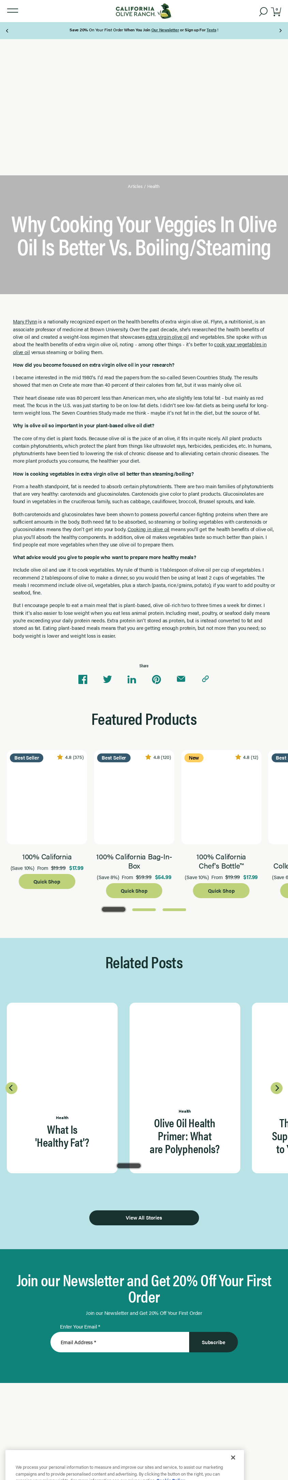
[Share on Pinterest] (156, 679)
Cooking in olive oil (148, 528)
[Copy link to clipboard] (205, 679)
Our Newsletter (165, 30)
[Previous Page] (8, 30)
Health (153, 186)
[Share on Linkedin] (132, 679)
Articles (135, 186)
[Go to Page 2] (144, 908)
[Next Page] (280, 30)
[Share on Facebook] (83, 679)
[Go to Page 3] (174, 908)
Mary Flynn (25, 321)
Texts (211, 30)
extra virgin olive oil (167, 336)
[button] (12, 10)
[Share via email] (181, 679)
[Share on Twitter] (107, 679)
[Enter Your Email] (119, 1342)
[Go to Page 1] (113, 908)
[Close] (233, 1471)
